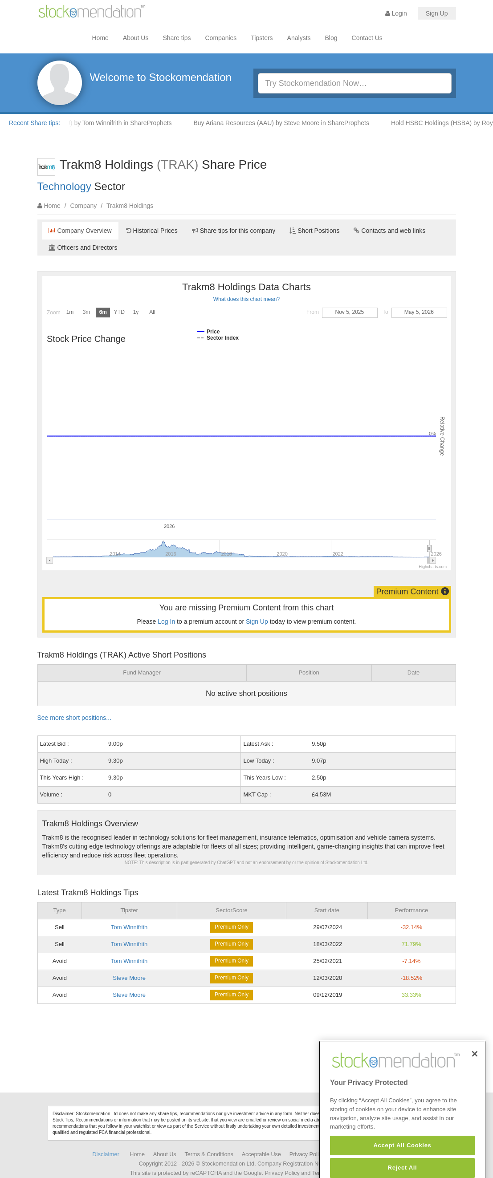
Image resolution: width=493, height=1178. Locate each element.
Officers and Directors (83, 247)
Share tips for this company (234, 230)
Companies (221, 37)
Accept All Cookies (402, 1163)
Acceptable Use (261, 1154)
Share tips (177, 37)
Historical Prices (152, 230)
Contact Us (367, 37)
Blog (331, 37)
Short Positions (314, 230)
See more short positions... (74, 717)
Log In (166, 621)
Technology (64, 186)
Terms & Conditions (209, 1154)
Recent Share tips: (34, 122)
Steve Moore (129, 978)
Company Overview (80, 230)
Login (396, 13)
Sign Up (437, 13)
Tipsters (262, 37)
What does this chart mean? (246, 299)
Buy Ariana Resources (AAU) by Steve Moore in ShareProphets (285, 122)
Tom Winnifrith (129, 927)
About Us (136, 37)
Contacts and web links (389, 230)
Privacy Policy (306, 1154)
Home (100, 37)
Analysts (299, 37)
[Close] (475, 1071)
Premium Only (232, 927)
